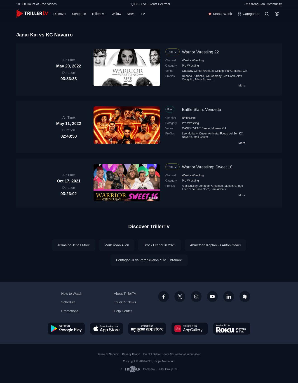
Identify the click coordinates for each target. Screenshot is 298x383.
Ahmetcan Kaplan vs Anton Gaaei (215, 245)
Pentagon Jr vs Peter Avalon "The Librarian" (149, 260)
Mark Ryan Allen (116, 245)
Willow (116, 14)
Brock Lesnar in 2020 (159, 245)
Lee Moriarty (189, 133)
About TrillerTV (125, 293)
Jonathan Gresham (211, 185)
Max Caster (201, 137)
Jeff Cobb (229, 76)
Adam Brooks (203, 79)
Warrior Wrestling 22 (200, 52)
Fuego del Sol (228, 133)
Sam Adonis (218, 189)
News (131, 14)
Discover (59, 14)
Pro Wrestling (190, 65)
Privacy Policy (131, 354)
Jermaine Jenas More (73, 245)
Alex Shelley (189, 185)
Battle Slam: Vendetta (201, 109)
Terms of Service (108, 354)
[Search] (267, 14)
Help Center (123, 311)
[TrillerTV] (32, 13)
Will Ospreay (213, 76)
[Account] (277, 14)
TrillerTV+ (99, 14)
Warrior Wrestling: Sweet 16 (207, 167)
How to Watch (71, 293)
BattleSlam (189, 118)
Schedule (79, 14)
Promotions (69, 311)
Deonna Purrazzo (193, 76)
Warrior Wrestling (193, 60)
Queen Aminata (208, 133)
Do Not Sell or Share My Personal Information (171, 354)
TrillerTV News (125, 302)
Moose (228, 185)
